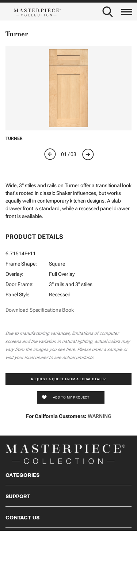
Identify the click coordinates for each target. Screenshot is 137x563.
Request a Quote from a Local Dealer (68, 379)
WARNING (99, 416)
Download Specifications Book (39, 310)
